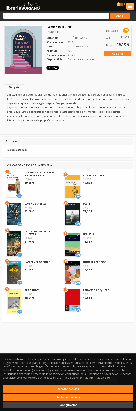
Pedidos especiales (17, 150)
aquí (108, 377)
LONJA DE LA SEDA (35, 203)
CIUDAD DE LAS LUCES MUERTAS (37, 233)
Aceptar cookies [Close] (68, 389)
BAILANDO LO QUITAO (96, 290)
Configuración (68, 405)
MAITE (86, 203)
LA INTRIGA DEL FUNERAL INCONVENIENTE (39, 174)
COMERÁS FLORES (93, 175)
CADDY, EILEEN (54, 31)
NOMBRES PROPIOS (94, 262)
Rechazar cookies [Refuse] (68, 397)
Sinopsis (14, 87)
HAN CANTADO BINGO (38, 262)
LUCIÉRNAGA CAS (77, 37)
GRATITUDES (32, 290)
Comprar (117, 53)
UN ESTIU (88, 234)
